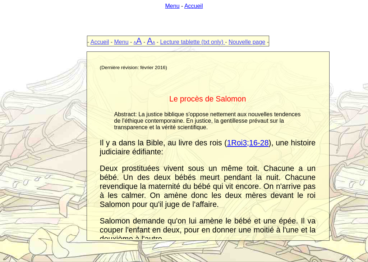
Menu (172, 6)
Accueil (193, 6)
